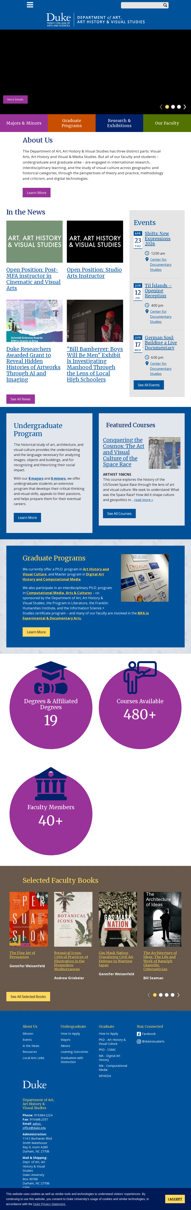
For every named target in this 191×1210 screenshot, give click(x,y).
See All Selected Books (28, 996)
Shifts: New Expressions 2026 (157, 238)
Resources (30, 1052)
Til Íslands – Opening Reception (158, 290)
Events (27, 1040)
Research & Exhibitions (119, 123)
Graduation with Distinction (72, 1060)
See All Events (149, 385)
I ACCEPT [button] (175, 1199)
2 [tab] (173, 107)
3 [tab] (179, 107)
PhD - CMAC (107, 1050)
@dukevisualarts (153, 1041)
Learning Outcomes (74, 1052)
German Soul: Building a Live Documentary (161, 342)
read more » (143, 499)
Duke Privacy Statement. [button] (49, 1204)
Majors (65, 1040)
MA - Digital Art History (109, 1058)
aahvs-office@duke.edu (34, 1126)
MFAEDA (105, 1076)
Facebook (149, 1034)
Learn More (39, 194)
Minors (65, 1046)
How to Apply (70, 1034)
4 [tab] (172, 995)
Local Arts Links (33, 1058)
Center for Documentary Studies (161, 264)
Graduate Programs (72, 123)
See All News (21, 399)
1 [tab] (167, 107)
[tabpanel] (95, 72)
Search (165, 5)
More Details (15, 99)
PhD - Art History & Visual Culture (112, 1042)
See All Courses (119, 513)
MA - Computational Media (113, 1068)
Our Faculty (167, 123)
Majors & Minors (23, 123)
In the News (31, 1046)
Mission (28, 1034)
